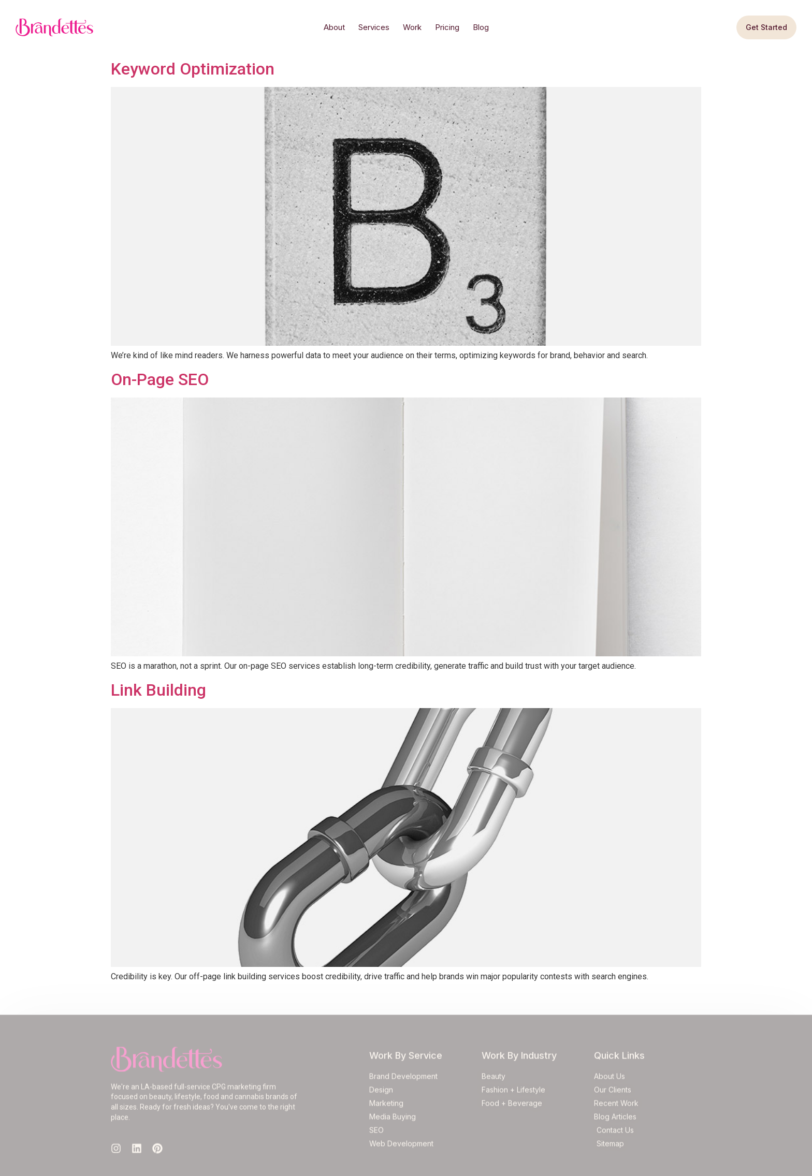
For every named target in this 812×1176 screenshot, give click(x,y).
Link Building (158, 690)
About (334, 27)
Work (412, 27)
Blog (481, 27)
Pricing (447, 27)
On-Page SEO (160, 379)
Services (373, 27)
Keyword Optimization (192, 69)
